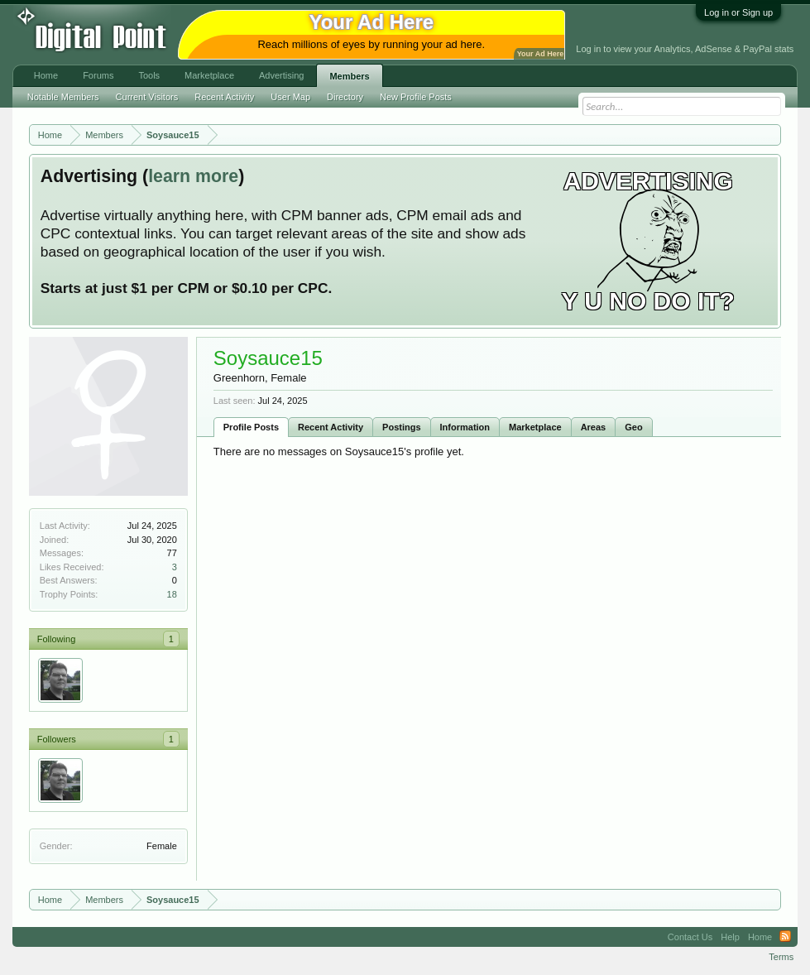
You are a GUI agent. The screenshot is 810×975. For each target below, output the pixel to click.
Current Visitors (147, 97)
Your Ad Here (540, 54)
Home (46, 75)
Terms (781, 957)
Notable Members (63, 97)
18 (172, 594)
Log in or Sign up (738, 12)
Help (730, 937)
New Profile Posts (416, 97)
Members (349, 76)
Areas (593, 427)
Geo (633, 427)
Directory (345, 97)
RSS (785, 937)
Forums (98, 75)
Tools (149, 75)
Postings (401, 427)
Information (465, 427)
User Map (290, 97)
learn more (193, 176)
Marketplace (535, 427)
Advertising (281, 75)
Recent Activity (330, 427)
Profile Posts (251, 427)
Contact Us (690, 937)
